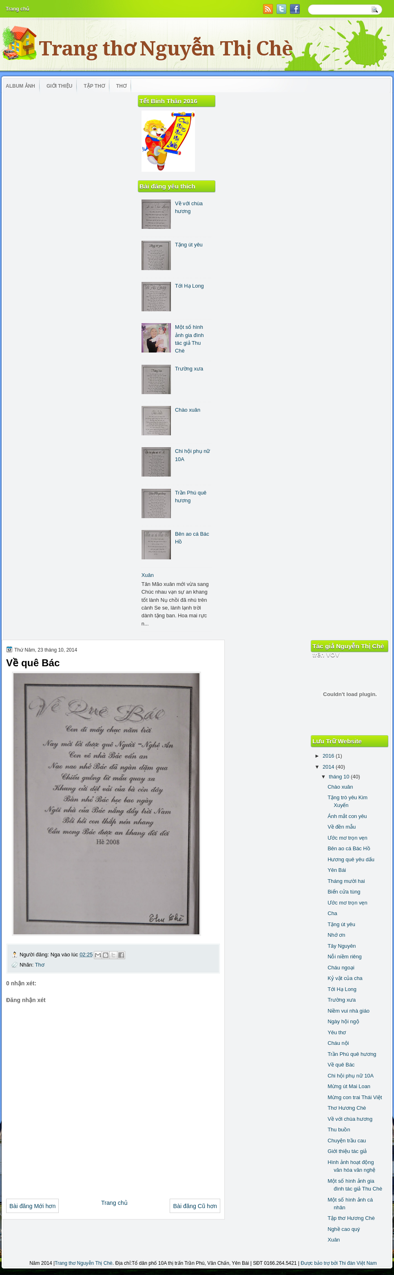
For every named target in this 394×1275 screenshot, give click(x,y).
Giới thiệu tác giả (347, 1151)
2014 (329, 767)
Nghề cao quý (344, 1229)
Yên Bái (337, 870)
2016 (329, 756)
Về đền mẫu (342, 827)
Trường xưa (189, 369)
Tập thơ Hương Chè (351, 1218)
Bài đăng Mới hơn (32, 1206)
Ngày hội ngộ (343, 1021)
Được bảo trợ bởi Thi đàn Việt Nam (339, 1263)
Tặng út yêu (189, 245)
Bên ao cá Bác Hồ (349, 848)
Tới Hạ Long (189, 286)
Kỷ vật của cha (345, 978)
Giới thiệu (59, 86)
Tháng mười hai (346, 881)
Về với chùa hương (350, 1119)
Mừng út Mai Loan (349, 1086)
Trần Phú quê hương (352, 1054)
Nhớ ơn (336, 935)
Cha (332, 913)
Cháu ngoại (341, 968)
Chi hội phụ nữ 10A (351, 1076)
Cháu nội (338, 1043)
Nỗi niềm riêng (345, 956)
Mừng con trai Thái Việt (355, 1097)
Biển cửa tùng (344, 892)
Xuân (148, 575)
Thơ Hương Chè (347, 1108)
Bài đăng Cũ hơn (195, 1206)
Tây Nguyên (342, 946)
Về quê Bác (341, 1065)
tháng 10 (340, 777)
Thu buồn (339, 1129)
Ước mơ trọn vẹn (347, 838)
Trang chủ (17, 9)
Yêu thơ (337, 1032)
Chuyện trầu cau (347, 1141)
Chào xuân (187, 410)
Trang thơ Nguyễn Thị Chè (166, 48)
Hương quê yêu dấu (351, 859)
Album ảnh (20, 86)
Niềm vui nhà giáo (349, 1011)
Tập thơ (94, 86)
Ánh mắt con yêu (347, 816)
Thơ (121, 86)
